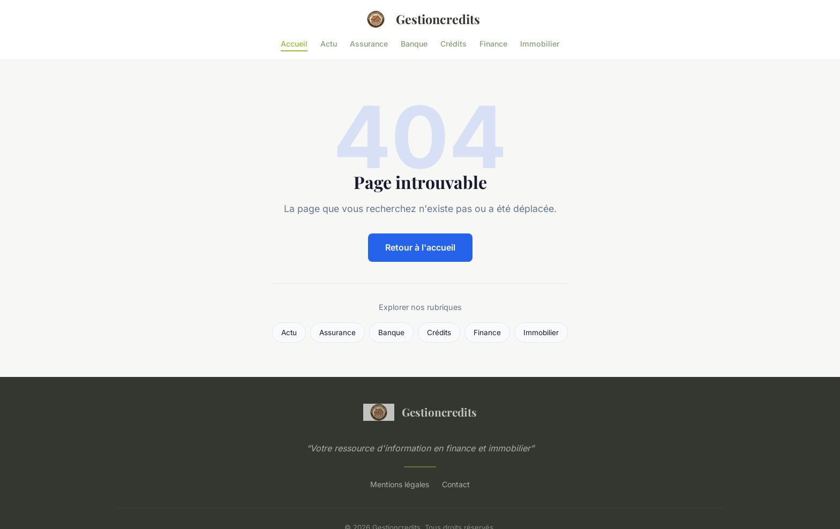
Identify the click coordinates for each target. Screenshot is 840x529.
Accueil (294, 43)
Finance (493, 43)
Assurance (369, 43)
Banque (414, 43)
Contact (456, 484)
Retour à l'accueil (420, 247)
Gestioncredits (420, 19)
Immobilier (539, 43)
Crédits (453, 43)
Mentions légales (399, 484)
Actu (328, 43)
